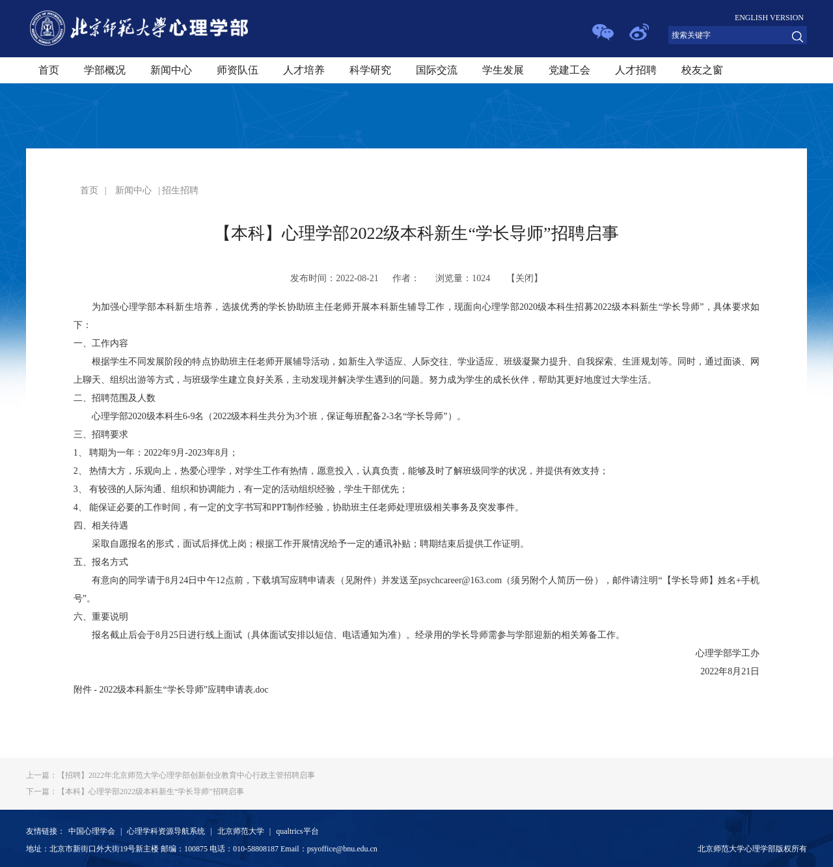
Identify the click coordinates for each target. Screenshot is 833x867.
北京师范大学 (240, 831)
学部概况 (105, 70)
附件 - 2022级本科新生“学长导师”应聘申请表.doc (171, 690)
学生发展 (503, 70)
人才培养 (304, 70)
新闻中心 (171, 70)
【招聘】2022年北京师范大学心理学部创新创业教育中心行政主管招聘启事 (170, 775)
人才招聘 (636, 70)
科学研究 (370, 70)
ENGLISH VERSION (769, 17)
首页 (48, 70)
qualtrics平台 (297, 831)
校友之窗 (702, 70)
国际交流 (436, 70)
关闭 (524, 278)
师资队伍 (237, 70)
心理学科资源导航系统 (166, 831)
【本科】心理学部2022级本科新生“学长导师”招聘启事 (135, 791)
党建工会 (569, 70)
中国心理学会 (91, 831)
